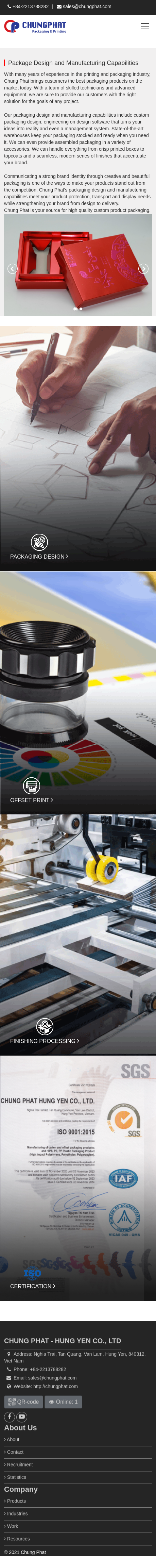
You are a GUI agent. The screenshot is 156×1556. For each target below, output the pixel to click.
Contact (13, 1464)
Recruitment (18, 1476)
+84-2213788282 (28, 6)
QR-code (23, 1414)
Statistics (15, 1489)
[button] (12, 269)
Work (11, 1538)
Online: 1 (63, 1414)
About (11, 1451)
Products (15, 1513)
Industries (16, 1525)
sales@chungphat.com (84, 6)
